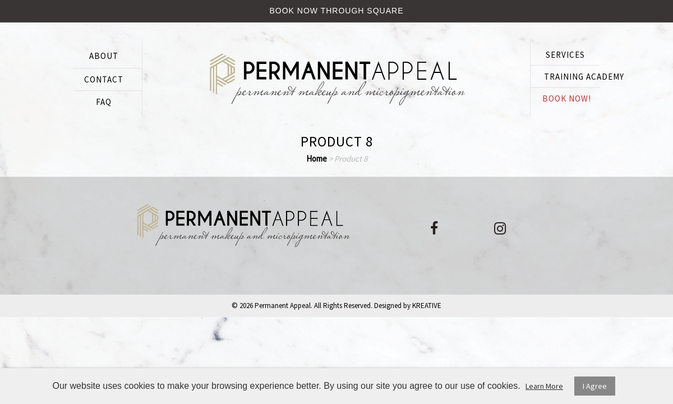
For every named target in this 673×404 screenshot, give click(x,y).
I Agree (595, 386)
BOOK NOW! (566, 98)
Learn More (544, 386)
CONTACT (103, 79)
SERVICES (565, 54)
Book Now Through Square (337, 10)
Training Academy (584, 76)
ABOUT (103, 55)
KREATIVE (426, 305)
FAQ (104, 102)
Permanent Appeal (283, 305)
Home (316, 158)
